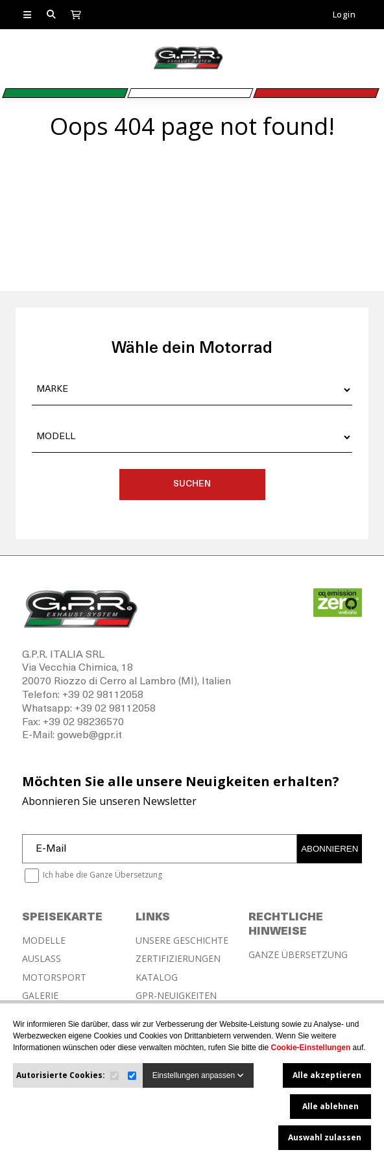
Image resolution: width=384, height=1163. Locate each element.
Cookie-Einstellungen (311, 1047)
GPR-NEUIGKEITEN (176, 995)
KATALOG (157, 977)
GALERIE (40, 995)
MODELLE (44, 940)
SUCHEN (192, 484)
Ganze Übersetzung (126, 874)
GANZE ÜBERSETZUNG (298, 955)
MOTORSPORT (54, 977)
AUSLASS (41, 959)
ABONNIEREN (329, 849)
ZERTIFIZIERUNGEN (178, 959)
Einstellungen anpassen (198, 1075)
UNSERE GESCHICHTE (182, 940)
